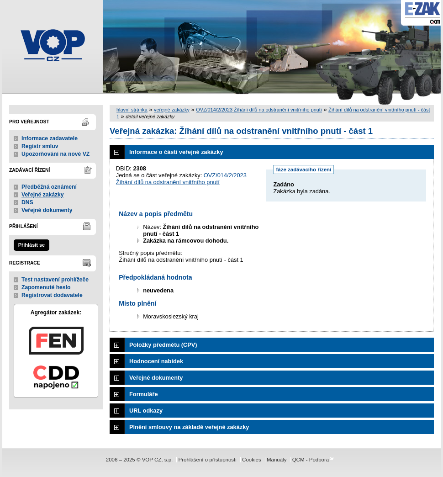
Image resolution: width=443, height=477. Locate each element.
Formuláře (143, 394)
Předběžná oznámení (49, 187)
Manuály (277, 459)
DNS (27, 202)
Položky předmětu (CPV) (163, 344)
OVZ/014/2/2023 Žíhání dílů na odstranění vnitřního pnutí (259, 109)
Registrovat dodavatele (52, 295)
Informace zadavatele (49, 138)
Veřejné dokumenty (46, 210)
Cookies (251, 459)
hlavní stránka (132, 109)
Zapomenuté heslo (45, 287)
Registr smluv (39, 146)
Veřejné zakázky (42, 194)
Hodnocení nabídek (156, 361)
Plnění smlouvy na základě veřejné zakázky (189, 427)
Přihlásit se (31, 245)
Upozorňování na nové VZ (55, 154)
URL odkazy (146, 410)
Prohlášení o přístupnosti (207, 459)
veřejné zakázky (172, 109)
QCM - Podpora (310, 459)
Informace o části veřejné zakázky (176, 151)
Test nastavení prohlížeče (55, 279)
